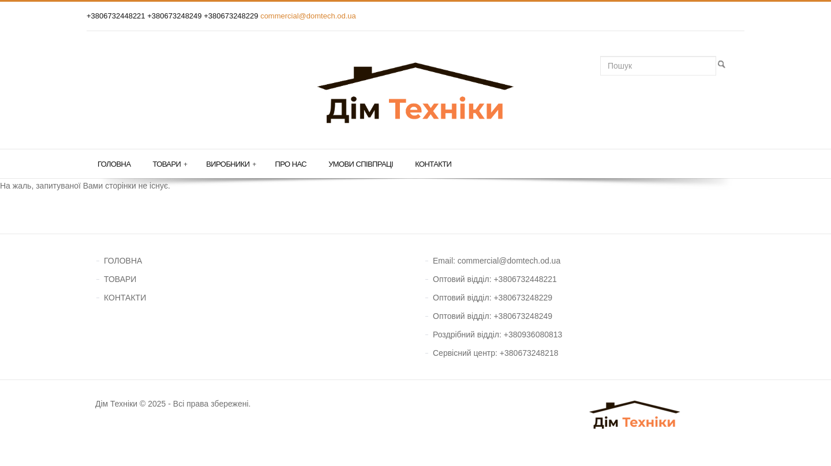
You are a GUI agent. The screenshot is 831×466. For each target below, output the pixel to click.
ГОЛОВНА (123, 260)
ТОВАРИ (120, 279)
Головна (114, 164)
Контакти (433, 164)
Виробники (231, 164)
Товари (169, 164)
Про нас (291, 164)
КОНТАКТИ (125, 297)
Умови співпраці (360, 164)
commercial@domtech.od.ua (308, 16)
